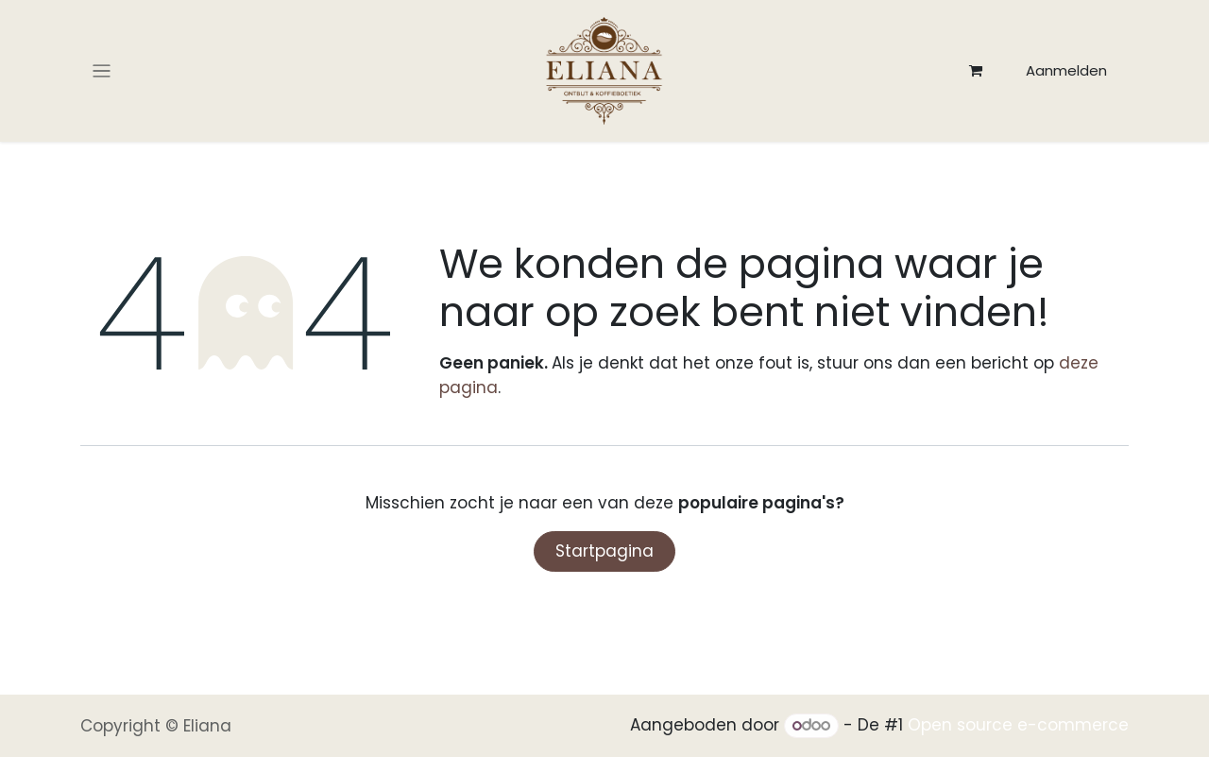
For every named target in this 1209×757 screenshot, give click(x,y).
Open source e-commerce (1018, 725)
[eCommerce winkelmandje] (976, 71)
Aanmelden (1066, 70)
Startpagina (604, 551)
